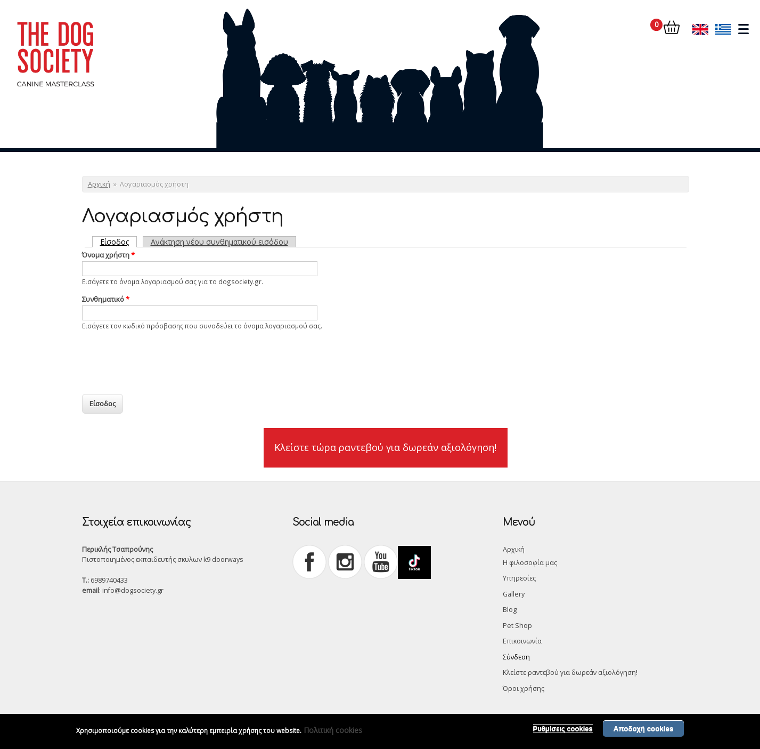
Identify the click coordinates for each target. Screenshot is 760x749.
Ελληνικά (723, 29)
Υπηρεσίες (519, 578)
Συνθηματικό (105, 299)
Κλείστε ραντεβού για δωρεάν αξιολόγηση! (570, 672)
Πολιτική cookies (333, 730)
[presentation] (163, 359)
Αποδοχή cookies (644, 728)
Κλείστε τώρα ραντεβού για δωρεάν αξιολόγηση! (385, 447)
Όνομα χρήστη (108, 255)
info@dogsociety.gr (133, 590)
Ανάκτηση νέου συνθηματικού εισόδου (219, 242)
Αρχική (99, 184)
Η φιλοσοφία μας (530, 562)
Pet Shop (517, 625)
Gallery (514, 594)
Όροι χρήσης (523, 688)
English (700, 29)
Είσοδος (118, 242)
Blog (510, 609)
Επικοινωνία (522, 641)
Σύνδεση (516, 657)
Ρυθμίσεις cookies (563, 728)
